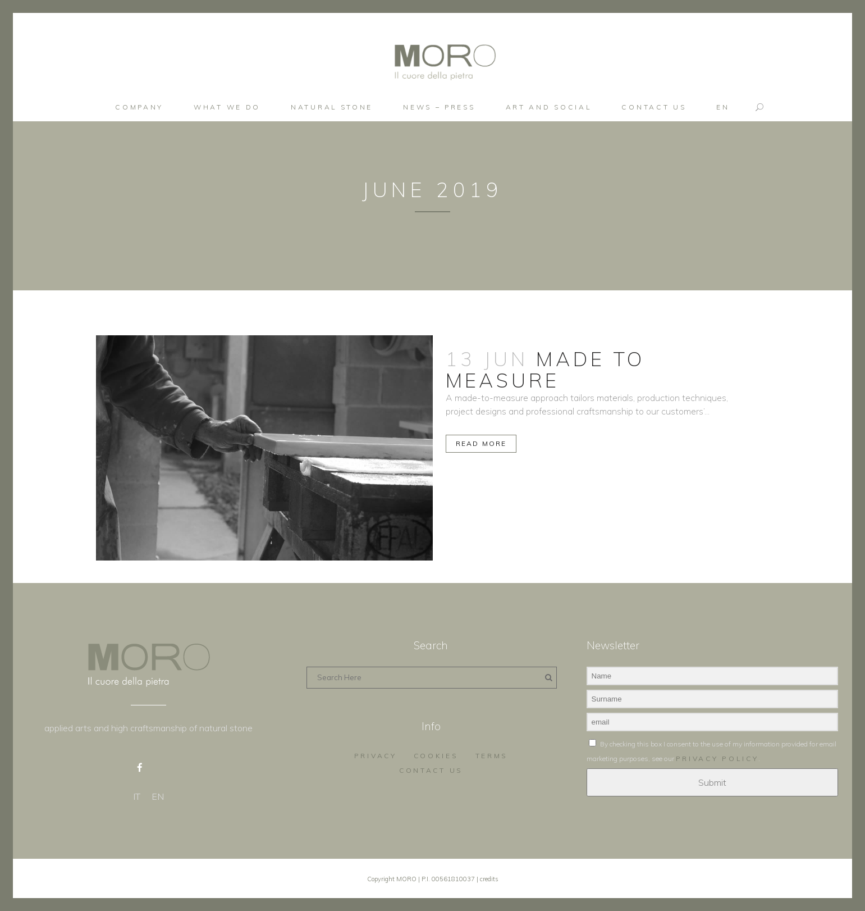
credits (489, 877)
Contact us (431, 768)
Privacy (375, 754)
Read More (481, 443)
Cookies (436, 754)
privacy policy (717, 757)
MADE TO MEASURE (545, 370)
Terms (492, 754)
